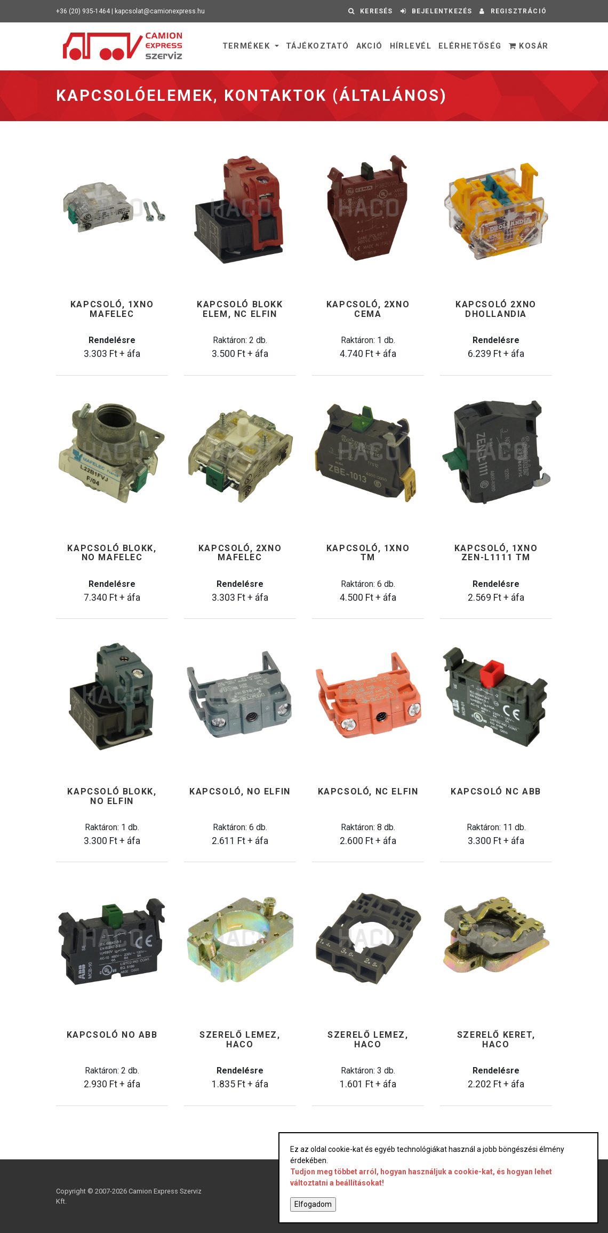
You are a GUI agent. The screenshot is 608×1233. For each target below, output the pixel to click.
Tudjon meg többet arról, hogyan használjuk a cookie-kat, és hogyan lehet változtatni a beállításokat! (421, 1177)
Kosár (529, 46)
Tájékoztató (317, 46)
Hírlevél (411, 46)
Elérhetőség (470, 46)
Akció (369, 46)
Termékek (247, 46)
